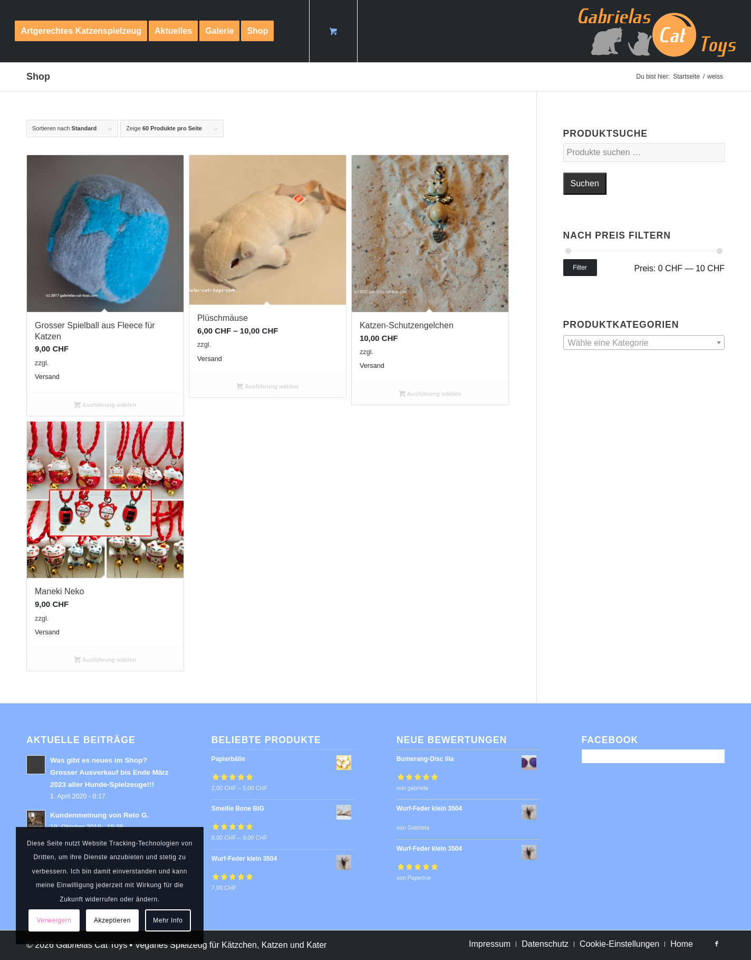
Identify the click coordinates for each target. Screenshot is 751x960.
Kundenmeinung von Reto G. (99, 815)
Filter (580, 267)
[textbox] (644, 343)
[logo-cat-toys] (657, 31)
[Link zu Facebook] (717, 944)
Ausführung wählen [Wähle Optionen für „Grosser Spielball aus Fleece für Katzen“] (105, 406)
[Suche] (291, 31)
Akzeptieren (112, 920)
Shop (38, 76)
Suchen (585, 183)
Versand (47, 377)
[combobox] (644, 342)
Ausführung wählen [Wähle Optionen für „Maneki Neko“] (105, 661)
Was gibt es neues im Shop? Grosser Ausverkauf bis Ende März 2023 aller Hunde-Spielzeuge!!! (109, 772)
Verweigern (54, 920)
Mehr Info (167, 920)
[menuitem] (81, 31)
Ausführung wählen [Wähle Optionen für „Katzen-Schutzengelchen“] (430, 395)
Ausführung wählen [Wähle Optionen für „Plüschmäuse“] (267, 387)
